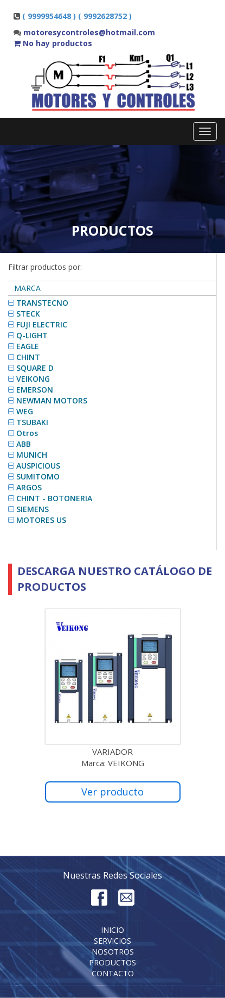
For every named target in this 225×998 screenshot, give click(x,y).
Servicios (112, 941)
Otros (27, 433)
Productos (112, 962)
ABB (23, 444)
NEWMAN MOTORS (51, 400)
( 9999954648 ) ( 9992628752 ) (77, 16)
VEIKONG (33, 379)
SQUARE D (35, 368)
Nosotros (113, 951)
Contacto (113, 973)
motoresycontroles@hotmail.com (89, 32)
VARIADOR (112, 751)
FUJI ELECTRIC (41, 324)
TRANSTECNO (42, 303)
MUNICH (31, 455)
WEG (24, 411)
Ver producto (112, 791)
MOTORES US (41, 520)
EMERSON (34, 389)
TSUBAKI (32, 422)
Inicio (112, 930)
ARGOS (29, 487)
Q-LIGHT (32, 335)
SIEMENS (32, 509)
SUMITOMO (38, 476)
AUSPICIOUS (38, 465)
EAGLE (27, 346)
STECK (28, 313)
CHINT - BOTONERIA (54, 498)
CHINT (28, 357)
